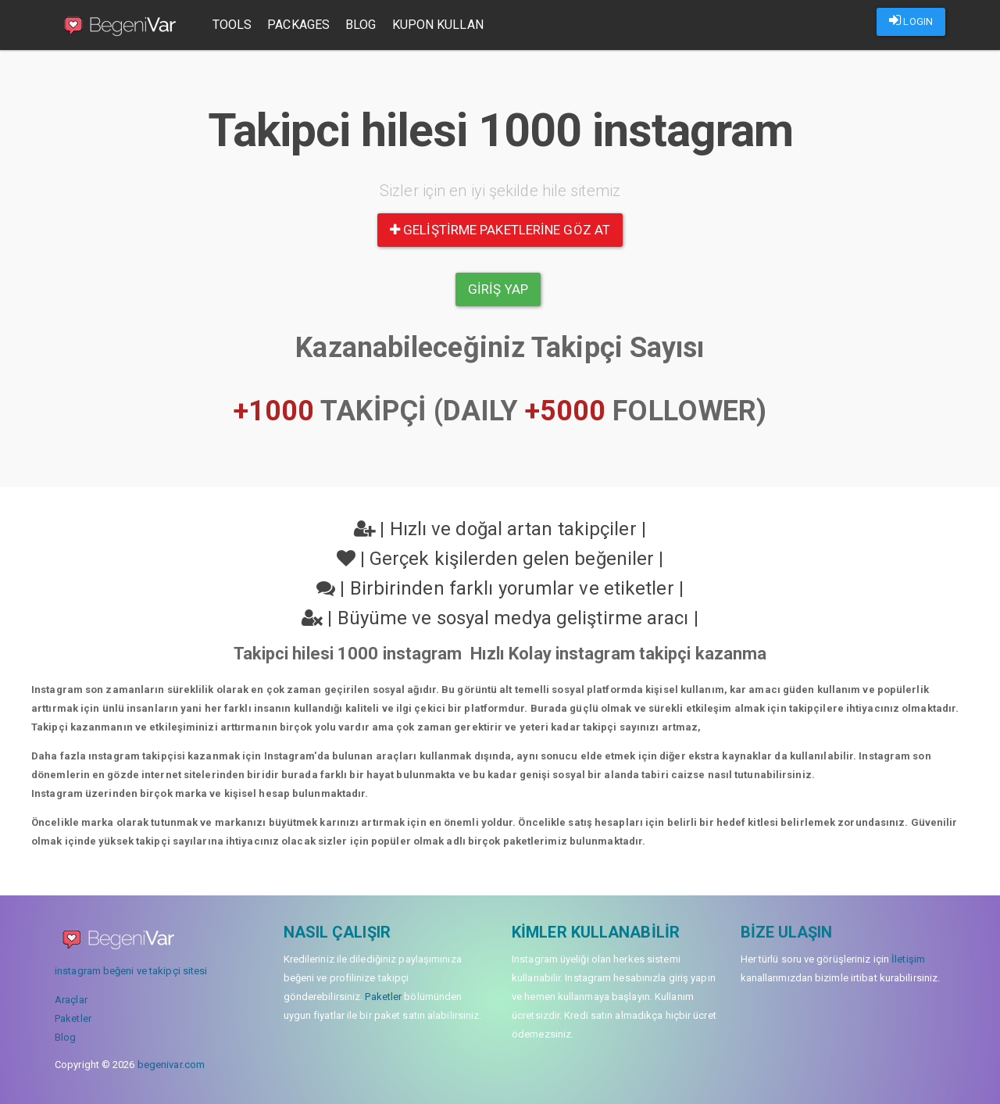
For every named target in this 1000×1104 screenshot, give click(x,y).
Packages (301, 24)
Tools (234, 24)
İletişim (908, 959)
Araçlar (71, 1000)
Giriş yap (498, 289)
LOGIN (911, 20)
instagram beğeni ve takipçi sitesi (131, 971)
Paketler (73, 1018)
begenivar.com (171, 1064)
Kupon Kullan (439, 24)
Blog (362, 24)
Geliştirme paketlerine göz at (500, 230)
